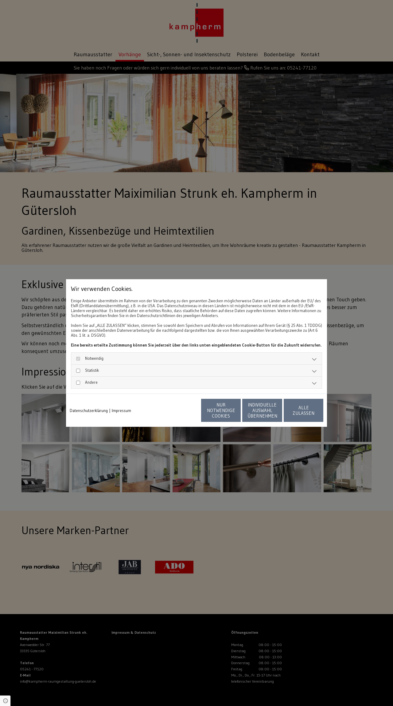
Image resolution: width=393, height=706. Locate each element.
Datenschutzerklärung (89, 410)
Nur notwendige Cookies (178, 410)
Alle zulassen (295, 410)
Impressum (121, 410)
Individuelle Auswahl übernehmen (236, 410)
